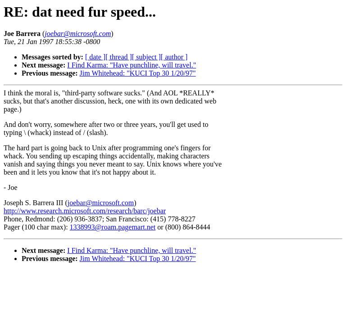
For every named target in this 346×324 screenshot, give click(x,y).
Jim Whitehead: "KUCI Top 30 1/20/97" (138, 73)
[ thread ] (118, 57)
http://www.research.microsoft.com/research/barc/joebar (85, 211)
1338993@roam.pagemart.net (113, 227)
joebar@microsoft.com (101, 203)
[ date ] (95, 57)
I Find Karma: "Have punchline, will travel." (131, 65)
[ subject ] (146, 57)
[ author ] (174, 57)
